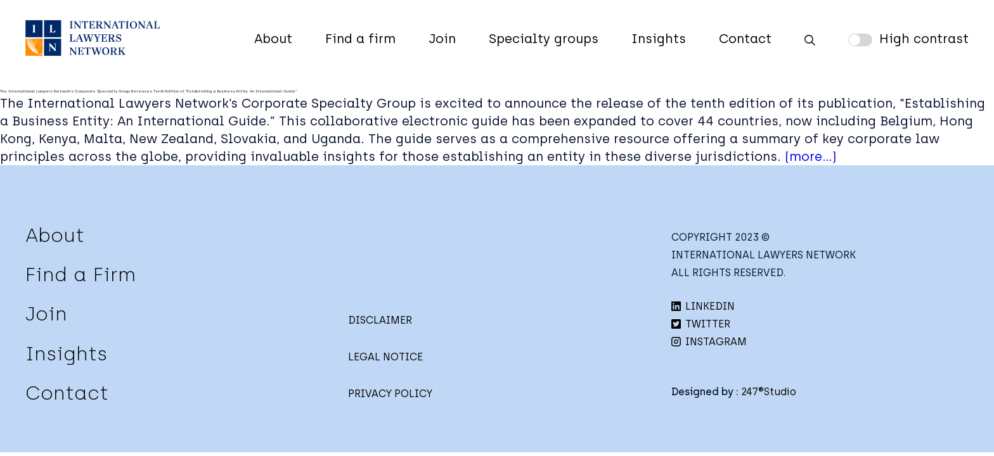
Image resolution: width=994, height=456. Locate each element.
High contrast (924, 38)
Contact (745, 38)
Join (442, 38)
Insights (658, 38)
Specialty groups (543, 38)
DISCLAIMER (380, 320)
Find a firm (360, 38)
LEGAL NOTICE (385, 357)
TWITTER (700, 324)
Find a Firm (80, 274)
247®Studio (768, 392)
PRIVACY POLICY (390, 394)
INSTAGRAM (709, 342)
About (273, 38)
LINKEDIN (703, 306)
